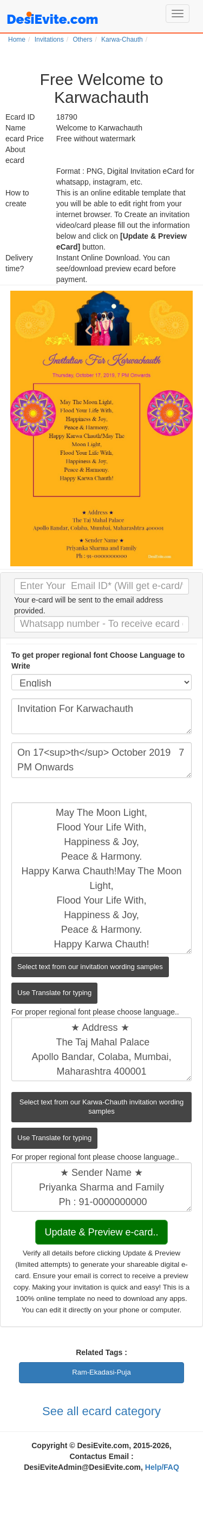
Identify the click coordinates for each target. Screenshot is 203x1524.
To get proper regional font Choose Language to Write (98, 660)
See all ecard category (101, 1411)
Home (16, 39)
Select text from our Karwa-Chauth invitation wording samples (101, 1106)
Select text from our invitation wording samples (90, 967)
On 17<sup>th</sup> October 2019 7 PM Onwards (101, 760)
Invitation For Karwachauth (101, 716)
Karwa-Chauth (122, 39)
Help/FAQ (162, 1467)
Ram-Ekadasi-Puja (101, 1372)
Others (82, 39)
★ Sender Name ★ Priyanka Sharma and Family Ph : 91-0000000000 (101, 1187)
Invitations (49, 39)
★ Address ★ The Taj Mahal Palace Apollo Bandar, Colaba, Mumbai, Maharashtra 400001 (101, 1049)
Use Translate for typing (54, 993)
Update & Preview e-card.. (101, 1232)
